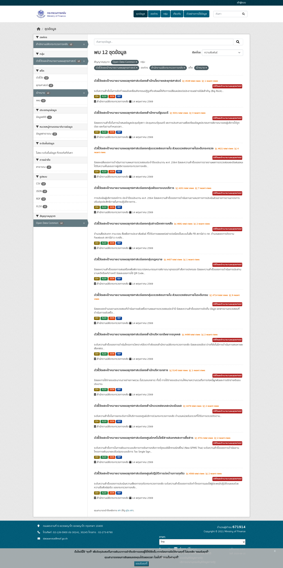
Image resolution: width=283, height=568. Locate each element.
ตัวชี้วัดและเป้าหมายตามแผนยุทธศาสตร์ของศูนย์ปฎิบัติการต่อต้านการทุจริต (139, 473)
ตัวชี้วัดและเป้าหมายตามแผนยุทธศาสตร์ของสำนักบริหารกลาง (131, 370)
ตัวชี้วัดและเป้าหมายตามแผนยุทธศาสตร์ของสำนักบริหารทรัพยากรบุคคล (137, 334)
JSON (112, 96)
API (119, 510)
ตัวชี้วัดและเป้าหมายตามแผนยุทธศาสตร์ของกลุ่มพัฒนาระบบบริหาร (134, 188)
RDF (119, 96)
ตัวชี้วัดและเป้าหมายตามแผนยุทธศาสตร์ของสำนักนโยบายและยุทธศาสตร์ (138, 80)
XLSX (104, 96)
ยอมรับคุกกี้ (141, 563)
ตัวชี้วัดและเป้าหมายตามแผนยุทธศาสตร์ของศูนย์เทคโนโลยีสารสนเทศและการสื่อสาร (144, 437)
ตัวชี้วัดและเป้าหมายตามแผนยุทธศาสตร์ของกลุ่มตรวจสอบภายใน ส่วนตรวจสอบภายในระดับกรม (151, 295)
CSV (97, 96)
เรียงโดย (196, 52)
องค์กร (154, 14)
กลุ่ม (165, 14)
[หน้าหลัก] (38, 29)
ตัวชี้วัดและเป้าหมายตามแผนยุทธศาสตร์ (227, 86)
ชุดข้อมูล (140, 14)
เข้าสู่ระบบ (241, 3)
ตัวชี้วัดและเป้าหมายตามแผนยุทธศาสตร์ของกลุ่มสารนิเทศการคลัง (133, 223)
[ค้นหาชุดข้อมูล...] (230, 14)
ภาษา (162, 537)
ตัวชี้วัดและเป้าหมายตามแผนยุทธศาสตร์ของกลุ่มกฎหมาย (128, 259)
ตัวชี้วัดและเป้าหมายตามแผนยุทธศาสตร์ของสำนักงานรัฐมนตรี (131, 112)
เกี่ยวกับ (177, 14)
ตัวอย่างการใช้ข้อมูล (196, 14)
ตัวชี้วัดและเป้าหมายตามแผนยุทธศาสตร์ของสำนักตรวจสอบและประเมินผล (138, 405)
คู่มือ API (129, 510)
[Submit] (244, 14)
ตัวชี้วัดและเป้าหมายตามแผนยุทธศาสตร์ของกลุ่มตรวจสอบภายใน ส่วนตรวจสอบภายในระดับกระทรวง (154, 148)
